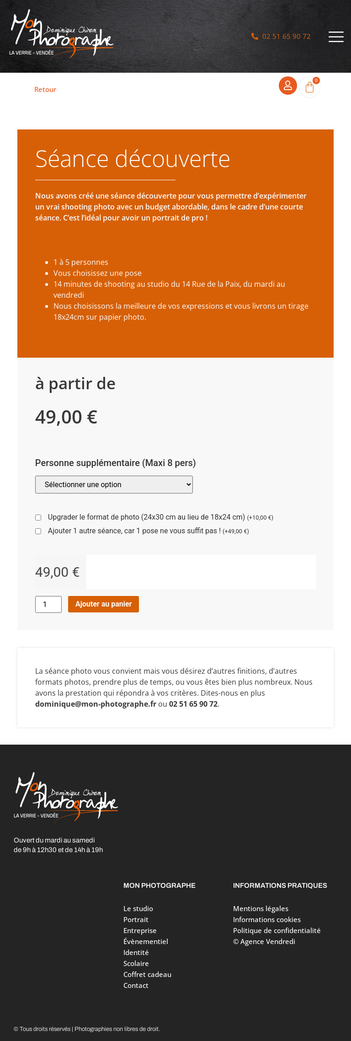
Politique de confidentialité (277, 930)
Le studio (138, 908)
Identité (136, 952)
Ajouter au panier (103, 604)
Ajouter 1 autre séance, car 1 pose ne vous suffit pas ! (148, 531)
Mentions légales (260, 908)
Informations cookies (267, 919)
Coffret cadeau (147, 974)
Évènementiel (145, 941)
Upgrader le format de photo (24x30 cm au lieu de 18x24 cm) (160, 517)
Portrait (138, 919)
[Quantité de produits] (48, 604)
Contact (136, 985)
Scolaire (136, 963)
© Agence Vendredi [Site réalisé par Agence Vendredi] (264, 941)
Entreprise (140, 930)
